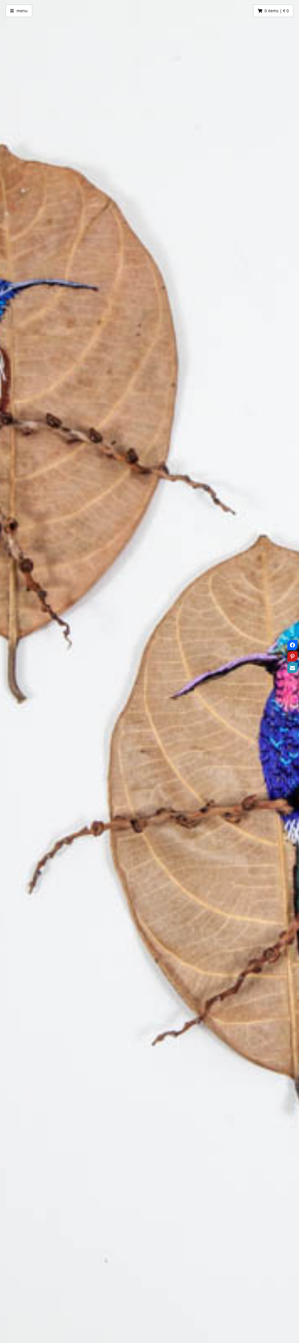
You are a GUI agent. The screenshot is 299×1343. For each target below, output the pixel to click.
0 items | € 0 (277, 10)
